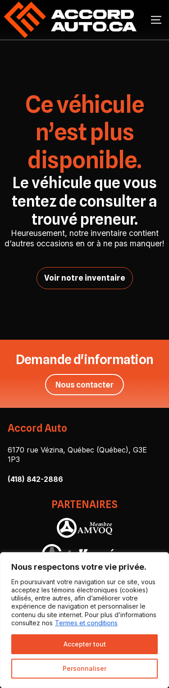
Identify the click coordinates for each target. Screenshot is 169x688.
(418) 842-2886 (35, 479)
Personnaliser (84, 668)
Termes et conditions (86, 623)
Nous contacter (84, 384)
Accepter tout (85, 644)
